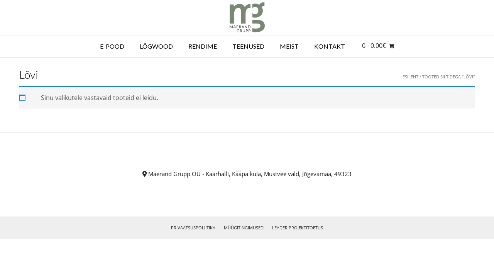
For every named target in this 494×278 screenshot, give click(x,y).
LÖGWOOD (156, 46)
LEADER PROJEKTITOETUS (297, 228)
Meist (289, 46)
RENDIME (202, 46)
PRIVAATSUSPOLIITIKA (193, 228)
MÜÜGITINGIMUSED (244, 228)
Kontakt (329, 46)
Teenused (248, 46)
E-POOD (112, 46)
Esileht (410, 77)
